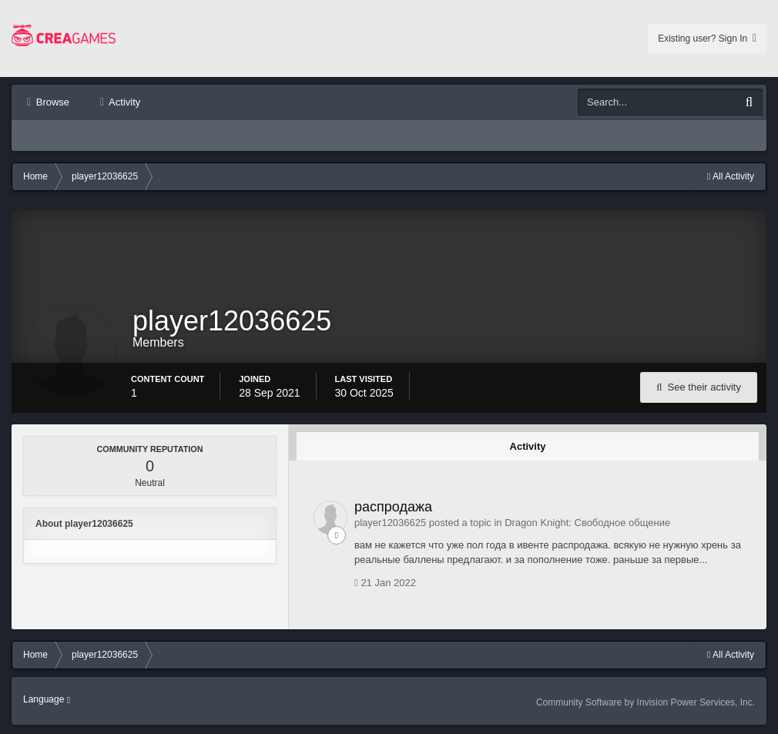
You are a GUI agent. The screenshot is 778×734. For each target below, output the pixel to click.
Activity (123, 102)
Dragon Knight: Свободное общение (587, 524)
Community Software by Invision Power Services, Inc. (645, 704)
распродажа (393, 508)
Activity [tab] (528, 448)
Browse (51, 102)
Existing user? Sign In (707, 38)
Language (46, 700)
